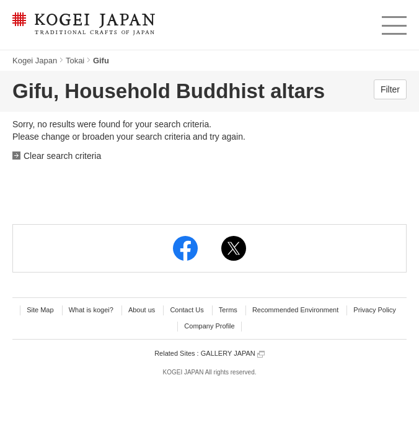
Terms (228, 310)
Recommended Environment (295, 310)
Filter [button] (390, 89)
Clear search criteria (62, 156)
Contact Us (186, 310)
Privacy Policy (374, 310)
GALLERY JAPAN (233, 354)
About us (141, 310)
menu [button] (393, 22)
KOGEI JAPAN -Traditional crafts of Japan (83, 25)
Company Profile (209, 326)
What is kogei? (91, 310)
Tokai (75, 60)
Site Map (40, 310)
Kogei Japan (34, 60)
